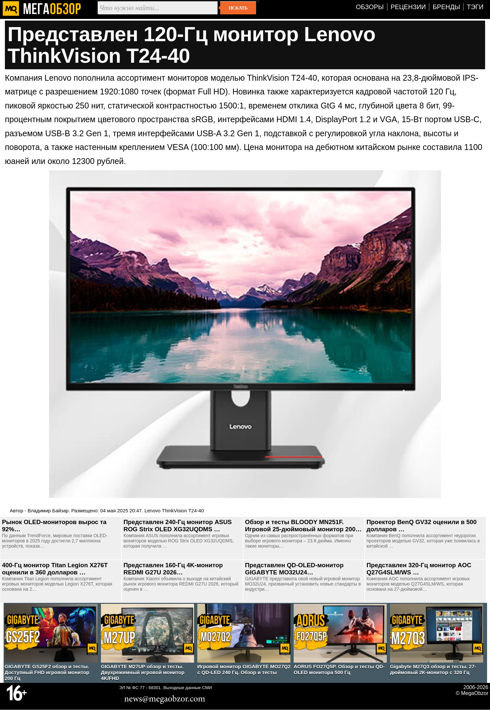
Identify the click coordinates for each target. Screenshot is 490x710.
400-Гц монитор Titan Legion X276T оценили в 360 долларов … (55, 569)
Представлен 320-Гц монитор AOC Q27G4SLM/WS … (419, 569)
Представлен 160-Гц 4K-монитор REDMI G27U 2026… (173, 569)
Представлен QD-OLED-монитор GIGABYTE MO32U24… (294, 569)
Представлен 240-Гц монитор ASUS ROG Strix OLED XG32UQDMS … (177, 526)
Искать (238, 7)
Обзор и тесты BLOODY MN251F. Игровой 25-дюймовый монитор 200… (303, 526)
